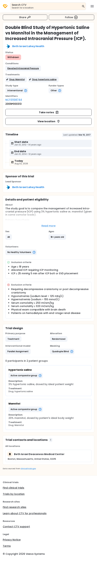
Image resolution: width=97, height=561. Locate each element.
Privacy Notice (12, 539)
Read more (48, 225)
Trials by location (14, 494)
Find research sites (14, 507)
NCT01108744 (13, 99)
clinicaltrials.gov (28, 468)
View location (49, 121)
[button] (23, 68)
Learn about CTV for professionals (25, 513)
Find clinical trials (13, 487)
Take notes (49, 112)
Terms (7, 546)
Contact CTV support (16, 526)
